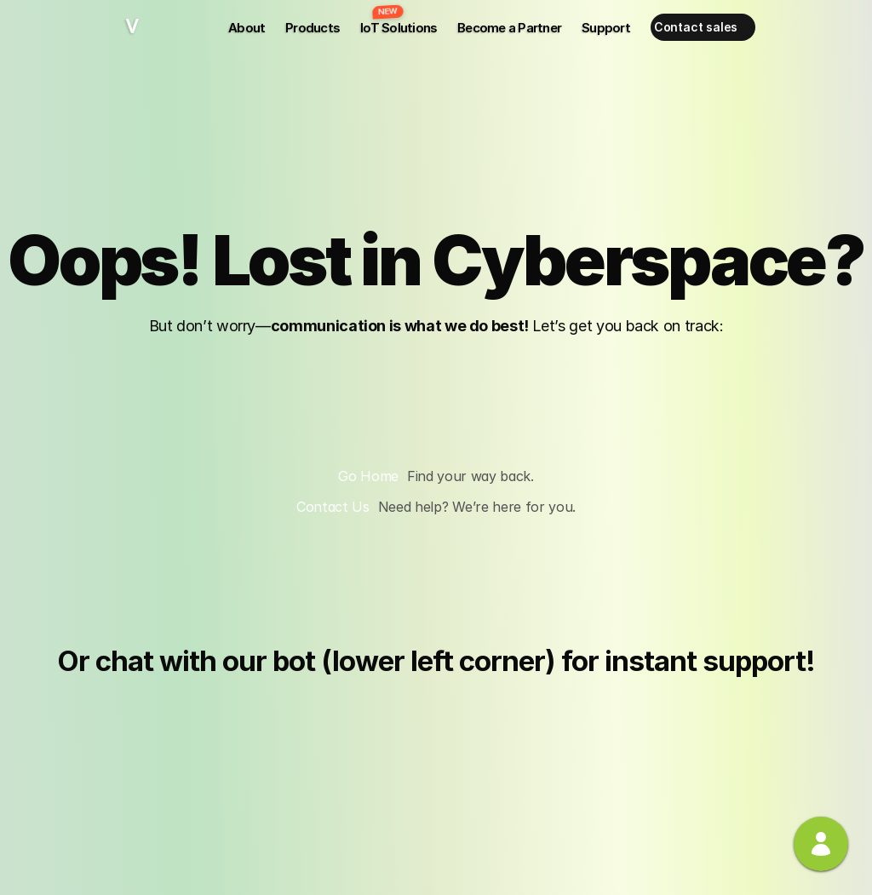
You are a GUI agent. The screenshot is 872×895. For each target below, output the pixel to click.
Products (312, 28)
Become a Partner (509, 28)
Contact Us (333, 506)
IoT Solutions (398, 28)
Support (606, 28)
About (246, 28)
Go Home (368, 476)
